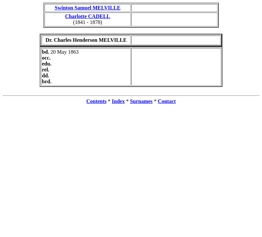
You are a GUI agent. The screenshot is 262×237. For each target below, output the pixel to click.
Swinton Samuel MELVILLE (87, 8)
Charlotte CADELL (87, 16)
